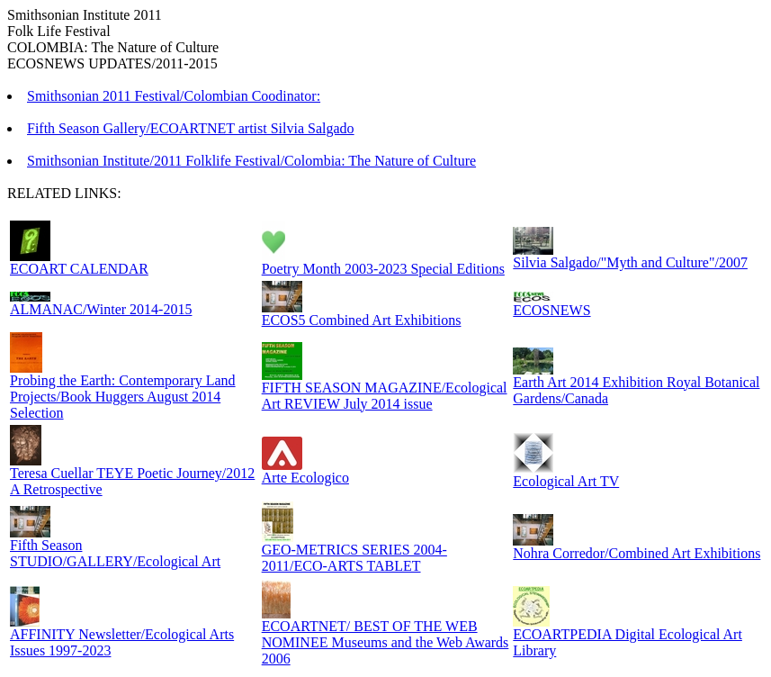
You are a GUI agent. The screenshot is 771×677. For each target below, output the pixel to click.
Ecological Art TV (566, 481)
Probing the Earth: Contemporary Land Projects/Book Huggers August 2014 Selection (123, 396)
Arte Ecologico (305, 477)
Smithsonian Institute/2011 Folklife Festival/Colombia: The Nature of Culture (251, 160)
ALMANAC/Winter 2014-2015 (101, 309)
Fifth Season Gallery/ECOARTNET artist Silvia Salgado (190, 128)
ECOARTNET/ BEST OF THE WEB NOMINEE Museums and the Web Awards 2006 (385, 642)
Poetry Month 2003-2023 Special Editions (383, 268)
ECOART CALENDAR (79, 268)
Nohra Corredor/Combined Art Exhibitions (636, 553)
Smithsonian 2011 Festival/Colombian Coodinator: (173, 96)
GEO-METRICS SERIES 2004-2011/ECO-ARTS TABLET (354, 557)
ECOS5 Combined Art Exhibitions (362, 320)
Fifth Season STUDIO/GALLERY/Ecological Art (115, 553)
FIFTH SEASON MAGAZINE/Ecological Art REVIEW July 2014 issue (384, 395)
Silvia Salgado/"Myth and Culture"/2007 (630, 262)
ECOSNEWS (551, 310)
